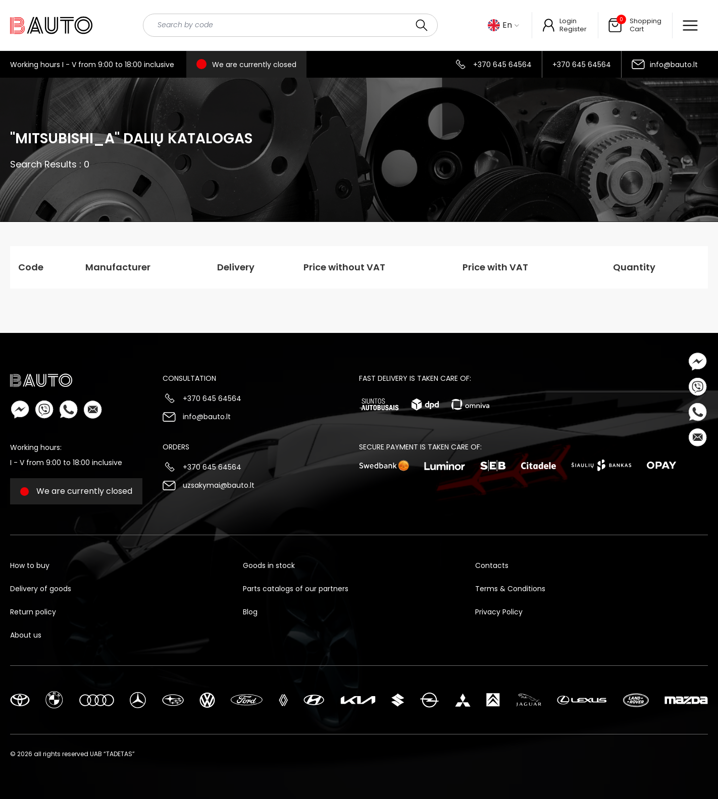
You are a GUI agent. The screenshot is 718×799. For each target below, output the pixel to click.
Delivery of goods (40, 589)
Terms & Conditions (510, 589)
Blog (250, 612)
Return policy (33, 612)
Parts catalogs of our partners (295, 589)
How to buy (29, 565)
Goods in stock (269, 565)
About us (25, 635)
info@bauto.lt (674, 65)
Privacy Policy (499, 612)
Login (568, 21)
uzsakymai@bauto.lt (218, 485)
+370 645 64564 (502, 65)
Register (573, 29)
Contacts (491, 565)
